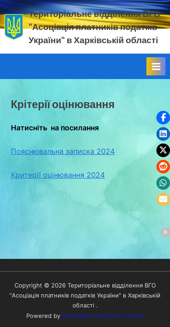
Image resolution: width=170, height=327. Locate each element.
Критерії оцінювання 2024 (58, 174)
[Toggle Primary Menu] (155, 66)
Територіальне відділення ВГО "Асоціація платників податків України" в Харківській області (94, 26)
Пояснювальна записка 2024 (63, 151)
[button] (163, 117)
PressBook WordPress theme (103, 315)
